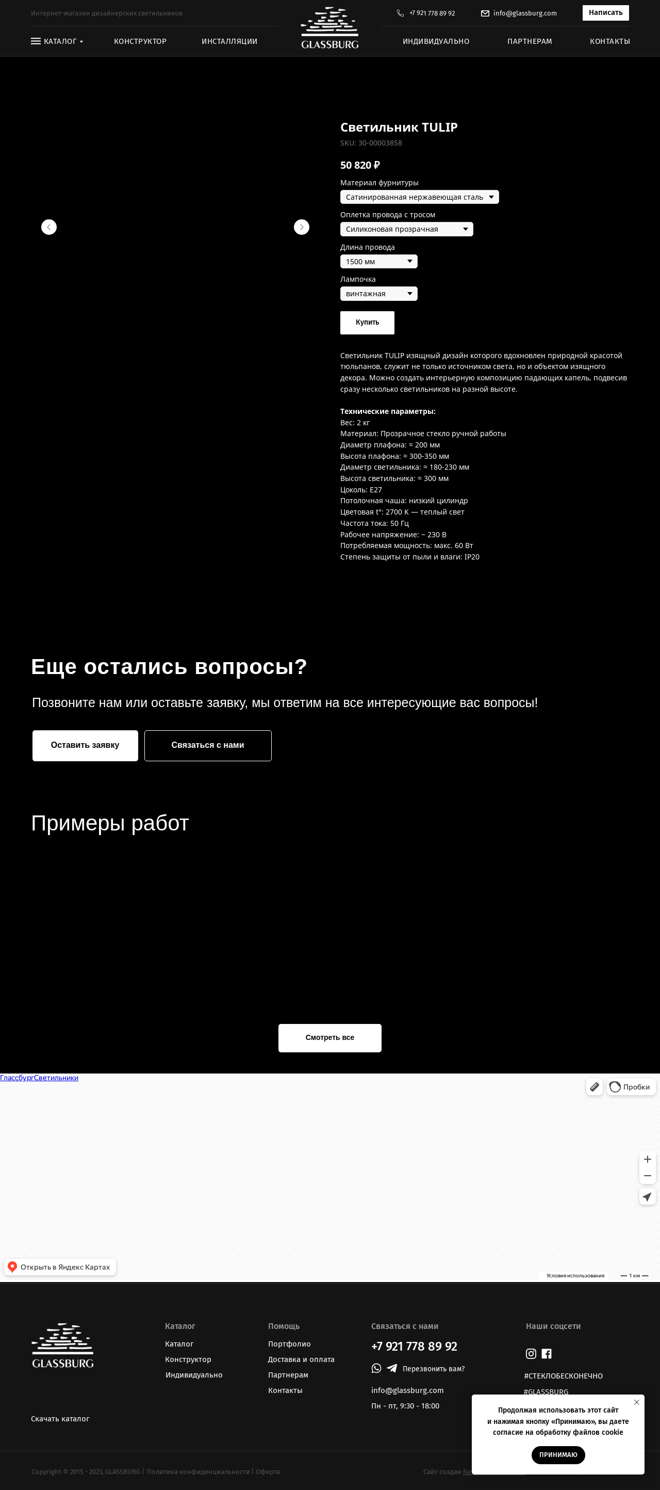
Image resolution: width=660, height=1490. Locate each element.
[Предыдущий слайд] (49, 227)
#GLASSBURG (546, 1392)
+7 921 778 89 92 (432, 13)
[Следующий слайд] (301, 227)
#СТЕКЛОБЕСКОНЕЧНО (563, 1376)
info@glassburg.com (525, 13)
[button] (606, 13)
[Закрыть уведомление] (637, 1402)
